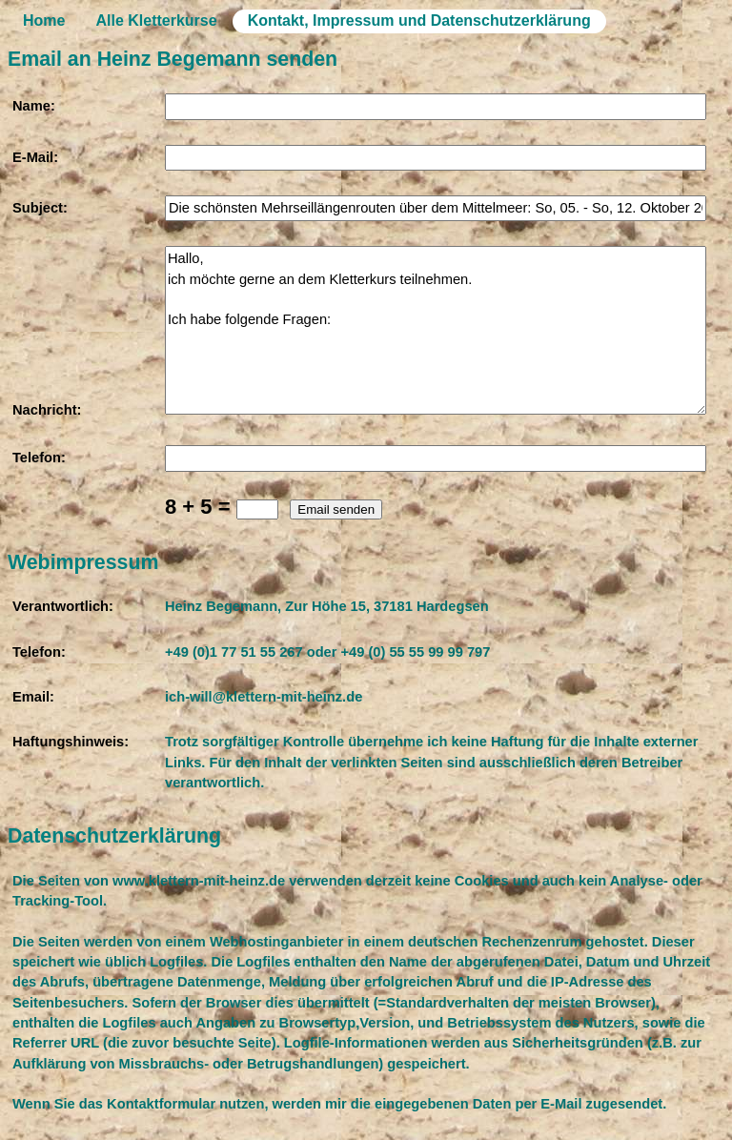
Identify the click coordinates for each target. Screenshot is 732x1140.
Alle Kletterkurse (155, 20)
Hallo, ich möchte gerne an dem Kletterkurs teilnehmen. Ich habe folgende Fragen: (435, 330)
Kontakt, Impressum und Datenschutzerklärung (419, 20)
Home (44, 20)
